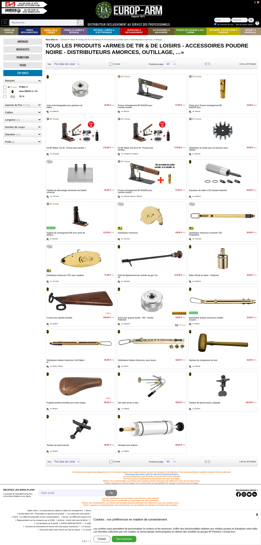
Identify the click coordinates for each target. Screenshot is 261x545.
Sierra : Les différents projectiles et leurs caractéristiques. (36, 517)
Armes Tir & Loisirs (50, 31)
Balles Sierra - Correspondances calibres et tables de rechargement (55, 510)
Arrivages (22, 41)
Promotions (22, 57)
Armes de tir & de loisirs (89, 39)
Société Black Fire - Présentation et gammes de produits (41, 514)
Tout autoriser (124, 539)
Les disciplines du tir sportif (47, 523)
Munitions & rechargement (134, 31)
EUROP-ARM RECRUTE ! (71, 523)
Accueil (63, 39)
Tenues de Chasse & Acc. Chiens (190, 31)
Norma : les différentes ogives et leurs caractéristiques (85, 517)
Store (72, 39)
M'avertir (182, 325)
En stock (117, 64)
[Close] (257, 514)
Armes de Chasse (9, 31)
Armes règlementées (29, 31)
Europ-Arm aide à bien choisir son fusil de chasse (60, 530)
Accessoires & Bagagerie (161, 31)
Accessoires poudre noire (116, 39)
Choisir (102, 539)
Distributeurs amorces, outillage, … (148, 39)
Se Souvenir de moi (225, 24)
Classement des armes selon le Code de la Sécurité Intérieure (151, 474)
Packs (23, 65)
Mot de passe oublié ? (245, 24)
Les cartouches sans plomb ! (78, 514)
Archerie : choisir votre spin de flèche (73, 520)
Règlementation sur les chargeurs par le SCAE (36, 520)
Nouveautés (22, 49)
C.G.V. (84, 541)
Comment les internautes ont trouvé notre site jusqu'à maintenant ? (52, 526)
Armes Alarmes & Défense (74, 31)
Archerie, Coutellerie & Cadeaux (223, 31)
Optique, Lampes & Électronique (103, 31)
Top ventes (23, 73)
